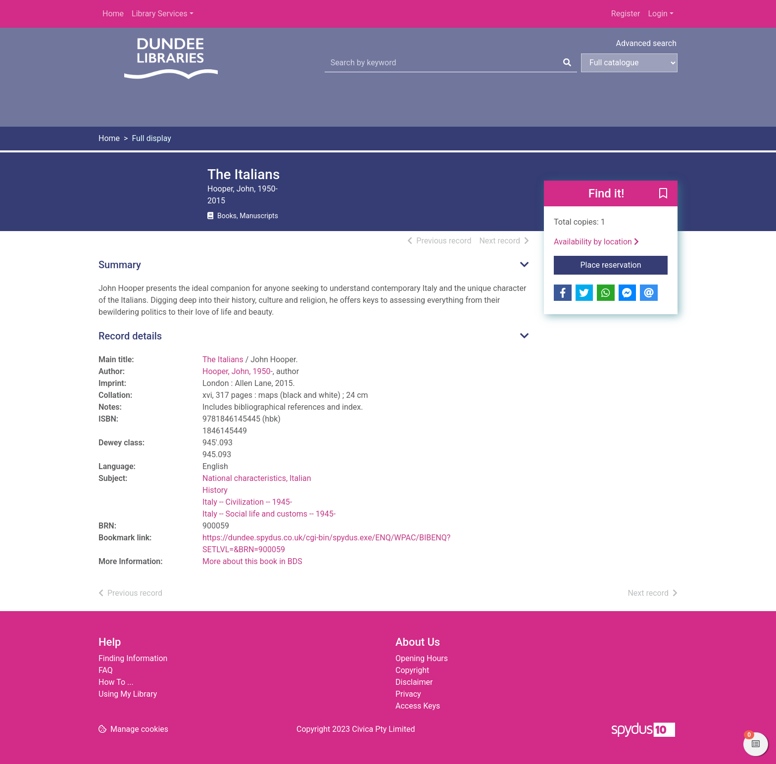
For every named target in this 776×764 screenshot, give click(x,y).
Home (113, 13)
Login (657, 13)
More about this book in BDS (252, 561)
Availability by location (596, 241)
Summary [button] (119, 265)
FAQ (105, 670)
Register (625, 13)
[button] (663, 194)
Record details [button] (130, 336)
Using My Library (127, 694)
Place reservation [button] (624, 264)
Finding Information (132, 658)
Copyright (412, 670)
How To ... (116, 682)
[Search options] (629, 62)
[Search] (567, 62)
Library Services (160, 13)
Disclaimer (414, 682)
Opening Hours (421, 658)
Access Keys (417, 706)
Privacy (408, 694)
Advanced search (646, 43)
